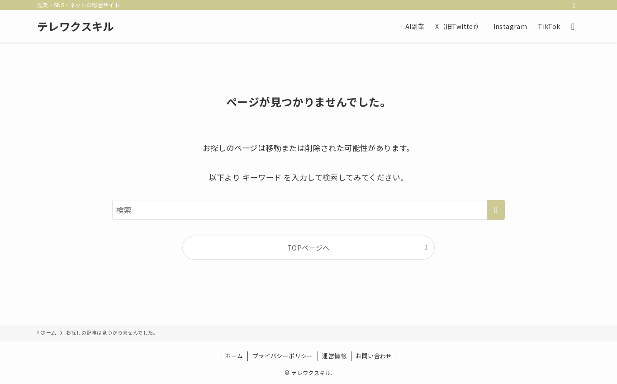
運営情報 (334, 355)
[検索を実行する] (496, 210)
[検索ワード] (308, 210)
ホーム (234, 355)
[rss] (574, 5)
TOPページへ (308, 247)
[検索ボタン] (573, 26)
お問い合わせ (374, 355)
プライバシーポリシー (282, 355)
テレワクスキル (75, 26)
